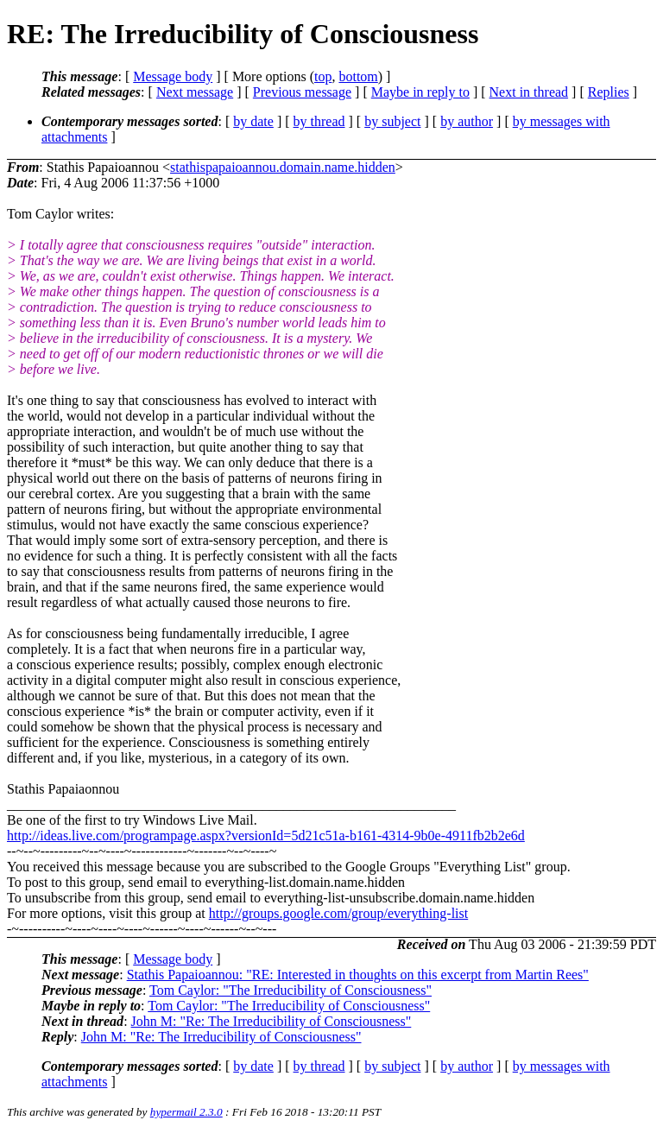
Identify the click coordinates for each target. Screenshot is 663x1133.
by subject (392, 121)
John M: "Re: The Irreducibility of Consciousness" (271, 1021)
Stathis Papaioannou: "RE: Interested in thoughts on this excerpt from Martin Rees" (358, 974)
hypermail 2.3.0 (186, 1111)
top (323, 76)
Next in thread (529, 92)
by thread (319, 121)
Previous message (302, 92)
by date (253, 121)
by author (466, 121)
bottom (357, 76)
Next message (194, 92)
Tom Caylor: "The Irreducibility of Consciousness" (290, 990)
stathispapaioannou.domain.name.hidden (282, 167)
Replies (608, 92)
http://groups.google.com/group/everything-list (338, 913)
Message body (172, 76)
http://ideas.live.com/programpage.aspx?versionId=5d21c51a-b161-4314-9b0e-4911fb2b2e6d (266, 835)
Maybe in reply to (420, 92)
